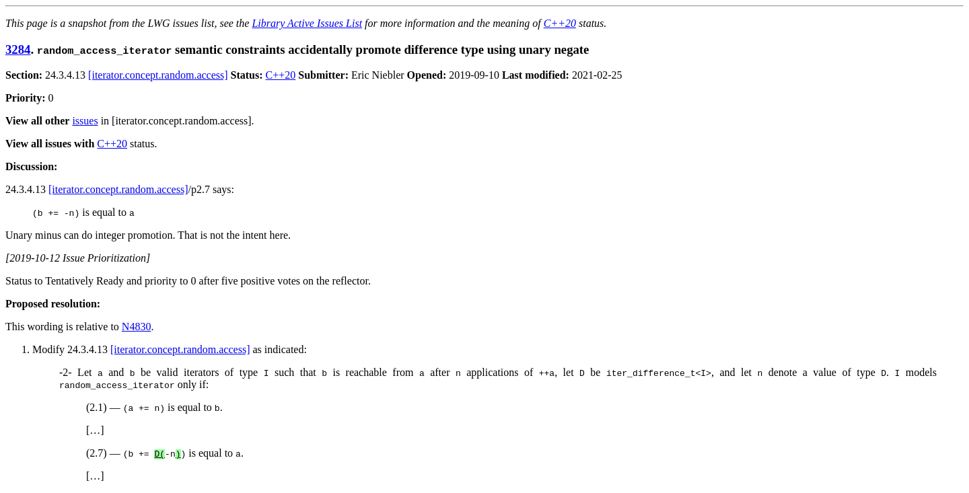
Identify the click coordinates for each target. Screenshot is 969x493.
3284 (17, 49)
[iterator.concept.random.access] (157, 75)
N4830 (136, 326)
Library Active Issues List (307, 23)
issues (85, 120)
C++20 (560, 23)
